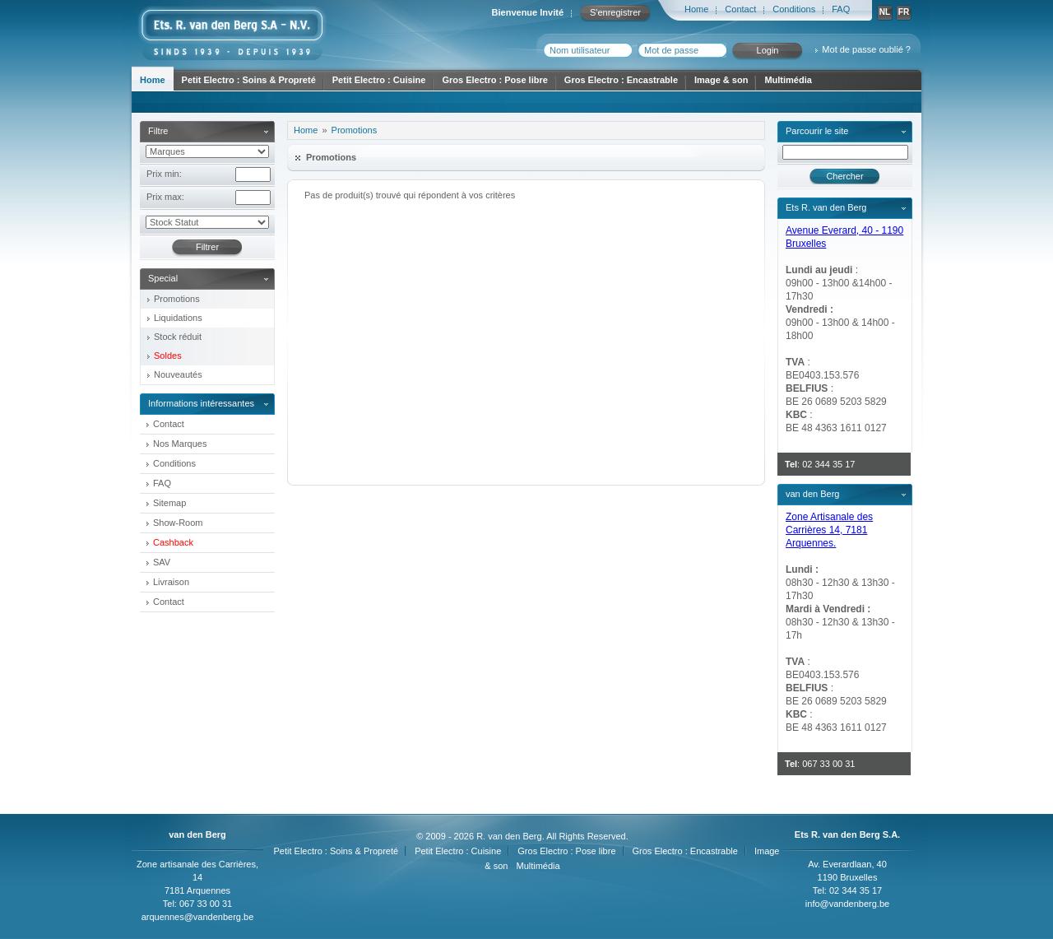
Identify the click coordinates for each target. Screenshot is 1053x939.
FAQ (841, 9)
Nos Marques (179, 444)
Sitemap (169, 503)
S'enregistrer (615, 12)
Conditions (793, 9)
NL (884, 11)
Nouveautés (178, 374)
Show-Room (178, 523)
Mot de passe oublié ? (866, 49)
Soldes (168, 355)
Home (696, 9)
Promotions (177, 299)
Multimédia (787, 80)
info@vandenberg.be (847, 904)
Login (768, 50)
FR (903, 11)
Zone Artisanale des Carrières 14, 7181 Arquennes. (829, 530)
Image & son (721, 80)
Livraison (171, 582)
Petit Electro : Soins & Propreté (249, 80)
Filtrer (207, 247)
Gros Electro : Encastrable (621, 80)
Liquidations (178, 318)
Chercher (844, 176)
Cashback (173, 542)
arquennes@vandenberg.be (197, 917)
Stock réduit (178, 337)
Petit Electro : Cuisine (379, 80)
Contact (740, 9)
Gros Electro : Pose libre (494, 80)
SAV (161, 562)
